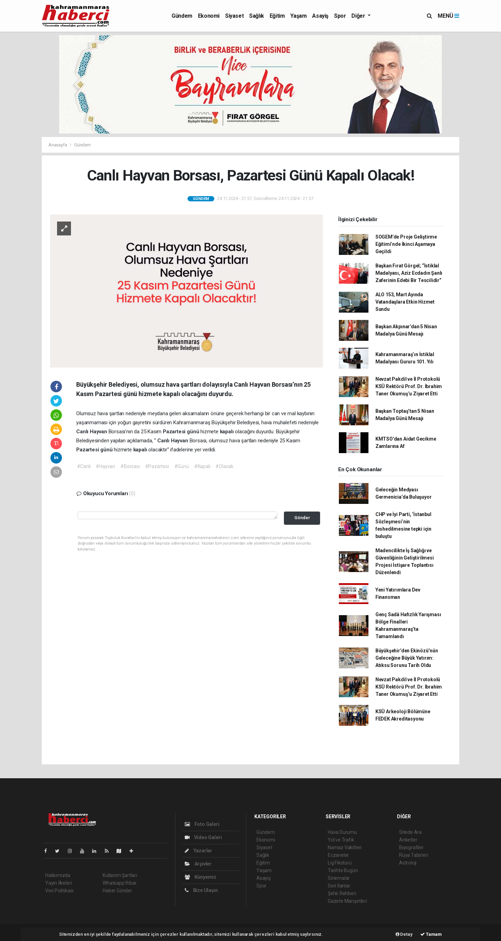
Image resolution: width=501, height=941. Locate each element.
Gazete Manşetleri (347, 901)
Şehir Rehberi (342, 893)
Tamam (431, 934)
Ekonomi (209, 16)
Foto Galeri (202, 824)
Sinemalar (339, 878)
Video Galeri (203, 837)
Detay (404, 934)
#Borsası (130, 466)
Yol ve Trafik (341, 840)
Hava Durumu (342, 832)
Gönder (302, 517)
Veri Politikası (59, 890)
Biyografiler (411, 847)
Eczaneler (338, 855)
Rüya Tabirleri (413, 855)
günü (193, 431)
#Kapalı (202, 466)
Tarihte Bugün (343, 870)
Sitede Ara (410, 832)
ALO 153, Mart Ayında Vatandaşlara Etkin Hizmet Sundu (405, 302)
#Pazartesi (157, 466)
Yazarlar (198, 850)
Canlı (83, 431)
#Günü (181, 466)
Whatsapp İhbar (119, 883)
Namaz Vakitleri (344, 847)
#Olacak (224, 466)
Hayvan (99, 431)
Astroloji (407, 863)
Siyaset (234, 16)
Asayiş (320, 16)
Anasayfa (58, 144)
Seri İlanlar (339, 885)
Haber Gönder (117, 890)
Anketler (408, 840)
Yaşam (298, 16)
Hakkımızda (57, 875)
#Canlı (84, 466)
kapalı (227, 431)
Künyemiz (200, 877)
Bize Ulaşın (201, 890)
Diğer (358, 16)
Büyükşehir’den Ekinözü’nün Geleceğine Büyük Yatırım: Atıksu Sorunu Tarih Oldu (406, 658)
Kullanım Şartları (120, 875)
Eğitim (277, 16)
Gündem (182, 16)
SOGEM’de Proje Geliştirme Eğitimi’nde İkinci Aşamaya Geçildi (406, 244)
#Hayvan (105, 466)
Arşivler (198, 864)
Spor (340, 16)
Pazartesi (175, 431)
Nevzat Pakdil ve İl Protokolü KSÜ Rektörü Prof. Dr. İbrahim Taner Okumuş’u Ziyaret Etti (408, 386)
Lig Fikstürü (340, 863)
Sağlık (256, 16)
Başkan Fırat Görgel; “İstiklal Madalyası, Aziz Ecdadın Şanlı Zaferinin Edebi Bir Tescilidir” (408, 273)
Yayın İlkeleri (58, 883)
